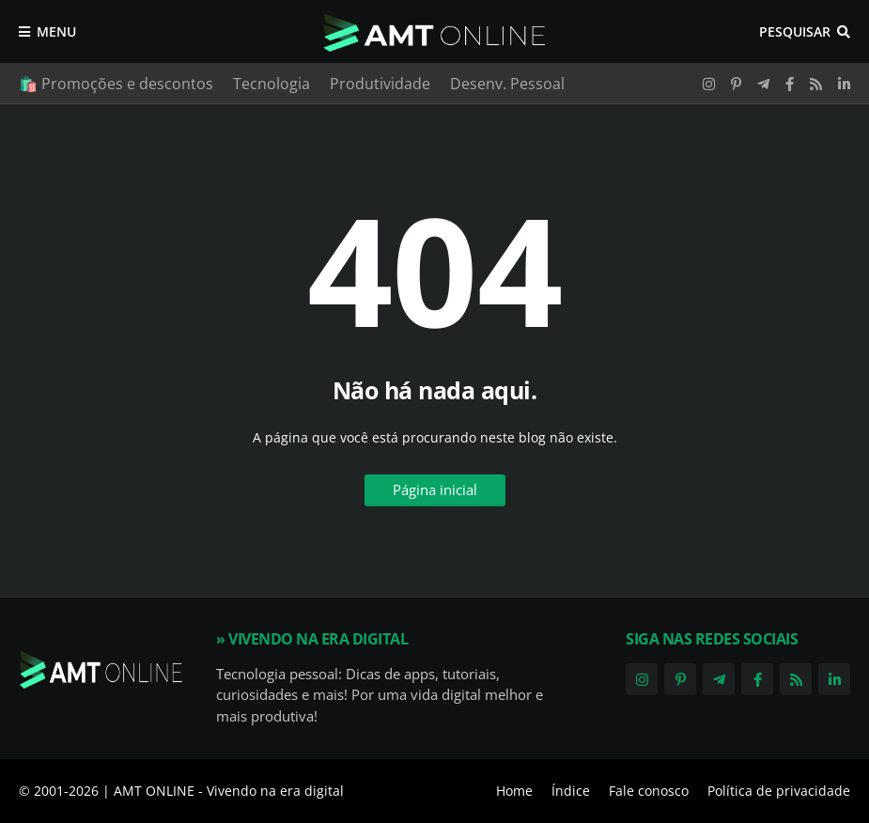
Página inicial (435, 489)
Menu (56, 31)
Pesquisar (794, 31)
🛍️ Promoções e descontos (116, 83)
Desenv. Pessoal (507, 83)
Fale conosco (649, 791)
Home (514, 791)
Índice (570, 791)
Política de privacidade (778, 791)
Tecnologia (271, 83)
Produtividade (380, 83)
